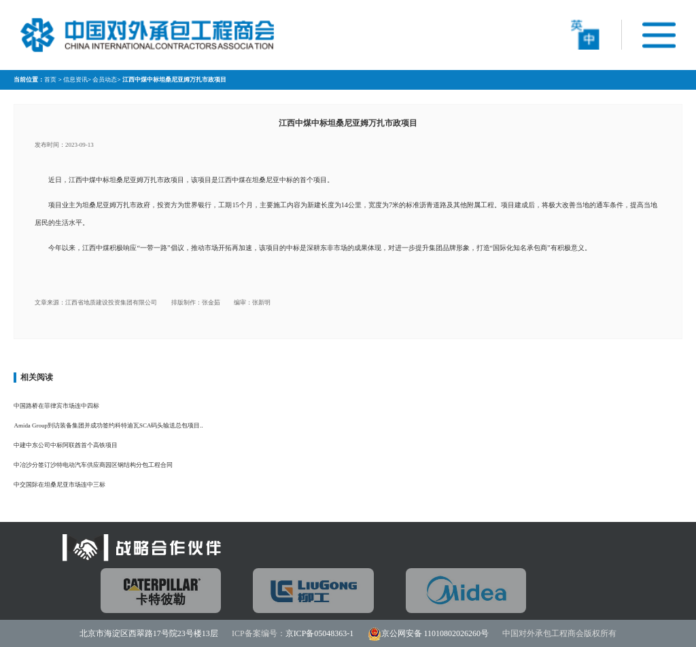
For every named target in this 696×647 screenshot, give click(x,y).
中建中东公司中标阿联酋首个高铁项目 (66, 445)
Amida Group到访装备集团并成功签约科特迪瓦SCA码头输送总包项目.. (108, 425)
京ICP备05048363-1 (319, 633)
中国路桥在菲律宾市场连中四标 (56, 405)
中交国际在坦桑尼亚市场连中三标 (59, 484)
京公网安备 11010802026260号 (435, 633)
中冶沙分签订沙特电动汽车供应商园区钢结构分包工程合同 (93, 464)
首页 (50, 79)
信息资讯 (75, 79)
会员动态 (104, 79)
